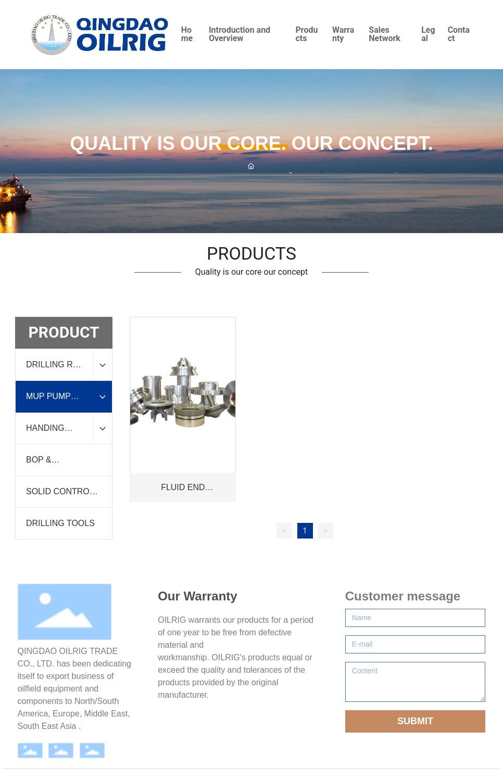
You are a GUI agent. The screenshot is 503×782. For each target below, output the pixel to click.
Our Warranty (197, 596)
